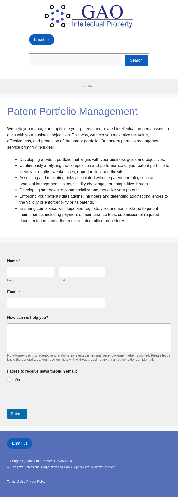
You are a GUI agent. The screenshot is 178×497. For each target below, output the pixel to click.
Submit (17, 413)
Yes (17, 379)
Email (13, 292)
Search (136, 60)
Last (62, 280)
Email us (41, 39)
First (10, 280)
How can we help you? (29, 318)
